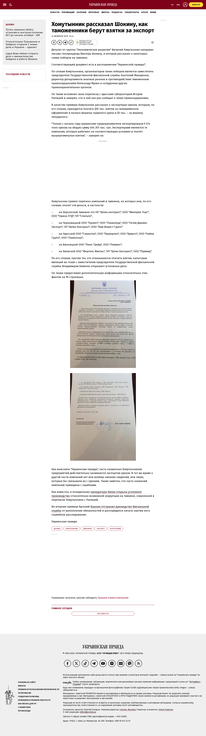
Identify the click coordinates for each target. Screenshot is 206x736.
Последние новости (18, 74)
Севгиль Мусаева (127, 709)
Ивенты (105, 12)
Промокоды (24, 711)
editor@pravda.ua (88, 712)
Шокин (57, 529)
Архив (153, 12)
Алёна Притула (166, 709)
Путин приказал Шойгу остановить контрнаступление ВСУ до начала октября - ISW (24, 32)
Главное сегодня (62, 608)
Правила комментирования (113, 597)
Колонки (81, 12)
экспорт (101, 529)
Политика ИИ (24, 693)
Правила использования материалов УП (38, 689)
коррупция (115, 529)
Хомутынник (72, 529)
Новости (54, 12)
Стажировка (24, 707)
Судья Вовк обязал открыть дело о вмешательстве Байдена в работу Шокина (22, 56)
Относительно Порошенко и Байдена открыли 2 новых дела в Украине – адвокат (23, 44)
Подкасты (117, 12)
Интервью (94, 12)
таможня (87, 529)
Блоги (144, 12)
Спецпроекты (132, 12)
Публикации (68, 12)
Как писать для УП (27, 704)
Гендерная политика (28, 696)
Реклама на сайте (27, 682)
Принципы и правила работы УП (34, 700)
